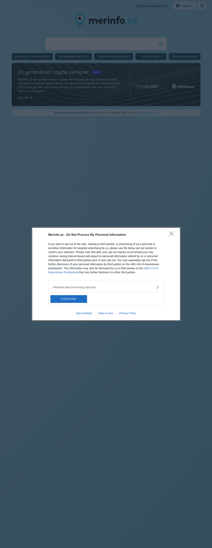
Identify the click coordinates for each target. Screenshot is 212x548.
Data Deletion (84, 313)
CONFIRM (68, 298)
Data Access (105, 313)
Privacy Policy (127, 313)
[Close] (172, 235)
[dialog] (106, 274)
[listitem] (106, 287)
